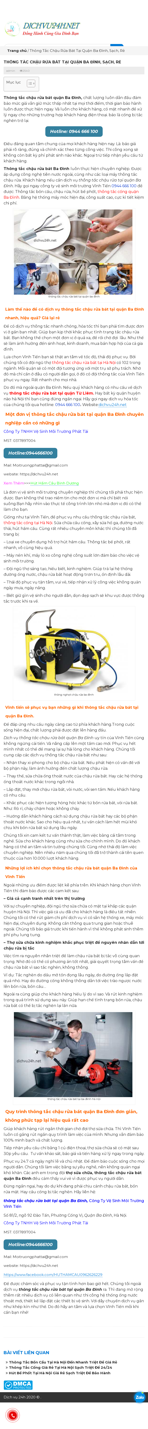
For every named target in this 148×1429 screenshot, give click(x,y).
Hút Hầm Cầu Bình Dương (54, 483)
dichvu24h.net (113, 404)
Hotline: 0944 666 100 (74, 131)
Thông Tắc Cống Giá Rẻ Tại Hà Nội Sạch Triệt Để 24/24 (60, 1367)
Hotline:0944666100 (30, 453)
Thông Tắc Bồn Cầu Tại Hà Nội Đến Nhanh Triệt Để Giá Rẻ (63, 1362)
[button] (28, 84)
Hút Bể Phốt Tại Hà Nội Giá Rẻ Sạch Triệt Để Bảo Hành (59, 1373)
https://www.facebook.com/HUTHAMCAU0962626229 (53, 1274)
